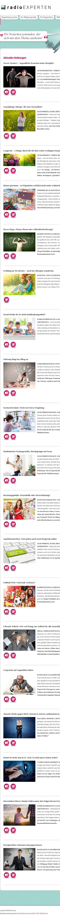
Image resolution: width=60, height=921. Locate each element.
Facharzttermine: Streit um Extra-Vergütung (23, 408)
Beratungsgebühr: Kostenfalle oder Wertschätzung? (26, 495)
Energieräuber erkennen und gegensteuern (22, 845)
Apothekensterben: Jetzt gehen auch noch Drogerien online (30, 539)
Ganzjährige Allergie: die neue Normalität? (22, 107)
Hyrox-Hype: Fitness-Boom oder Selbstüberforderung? (28, 229)
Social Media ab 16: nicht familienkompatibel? (24, 314)
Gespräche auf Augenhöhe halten (18, 670)
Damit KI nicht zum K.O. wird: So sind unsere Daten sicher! (30, 757)
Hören (6, 92)
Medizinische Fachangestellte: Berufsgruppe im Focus (27, 451)
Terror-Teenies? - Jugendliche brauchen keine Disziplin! (28, 63)
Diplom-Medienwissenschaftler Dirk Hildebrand (30, 913)
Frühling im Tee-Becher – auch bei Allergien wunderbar (28, 271)
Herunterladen (13, 92)
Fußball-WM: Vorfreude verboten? (19, 582)
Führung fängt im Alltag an (15, 359)
